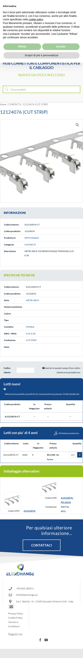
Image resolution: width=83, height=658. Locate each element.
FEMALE (30, 326)
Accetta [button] (60, 37)
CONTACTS (14, 104)
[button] (77, 125)
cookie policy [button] (36, 11)
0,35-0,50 (30, 333)
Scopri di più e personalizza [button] (41, 46)
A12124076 (29, 510)
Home (3, 104)
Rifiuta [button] (22, 37)
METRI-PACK (32, 300)
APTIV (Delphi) (32, 237)
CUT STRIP (31, 340)
